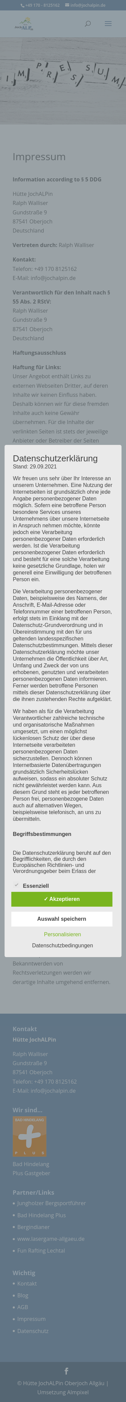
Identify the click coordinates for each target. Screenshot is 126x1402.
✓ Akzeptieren (62, 899)
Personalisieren (62, 934)
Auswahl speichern (61, 919)
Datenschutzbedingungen (62, 945)
